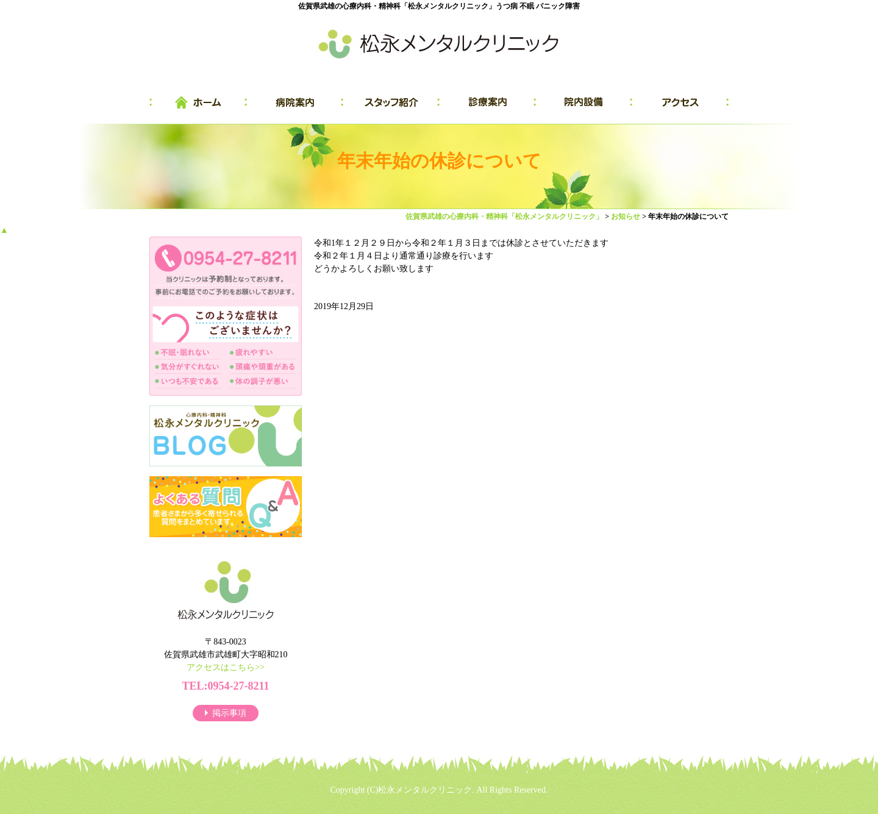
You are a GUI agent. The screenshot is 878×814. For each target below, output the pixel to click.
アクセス (680, 102)
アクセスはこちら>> (226, 667)
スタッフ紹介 (391, 102)
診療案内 (488, 102)
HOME (198, 102)
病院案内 (295, 102)
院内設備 (584, 102)
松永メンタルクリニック (425, 789)
